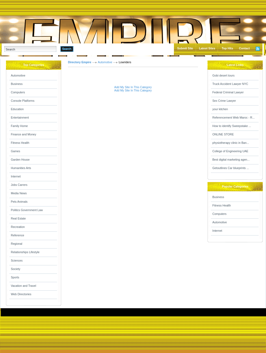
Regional (16, 243)
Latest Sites (207, 48)
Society (15, 269)
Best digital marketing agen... (230, 159)
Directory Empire (79, 62)
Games (15, 151)
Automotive (18, 75)
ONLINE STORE (223, 134)
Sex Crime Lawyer (224, 100)
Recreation (18, 226)
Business (16, 83)
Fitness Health (20, 142)
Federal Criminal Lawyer (228, 92)
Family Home (19, 126)
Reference (17, 235)
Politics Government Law (27, 210)
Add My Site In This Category (133, 87)
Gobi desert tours (223, 75)
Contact (244, 48)
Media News (19, 193)
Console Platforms (22, 100)
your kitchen (220, 109)
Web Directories (21, 294)
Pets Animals (19, 201)
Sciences (16, 260)
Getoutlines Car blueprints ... (230, 168)
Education (17, 109)
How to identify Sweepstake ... (231, 126)
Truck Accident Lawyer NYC (230, 83)
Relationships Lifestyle (25, 252)
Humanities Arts (21, 168)
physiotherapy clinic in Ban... (230, 142)
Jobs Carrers (19, 184)
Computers (18, 92)
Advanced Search (87, 48)
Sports (15, 277)
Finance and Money (23, 134)
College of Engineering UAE (230, 151)
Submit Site (185, 48)
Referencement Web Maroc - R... (233, 117)
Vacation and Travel (23, 285)
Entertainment (20, 117)
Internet (16, 176)
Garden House (20, 159)
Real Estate (18, 218)
